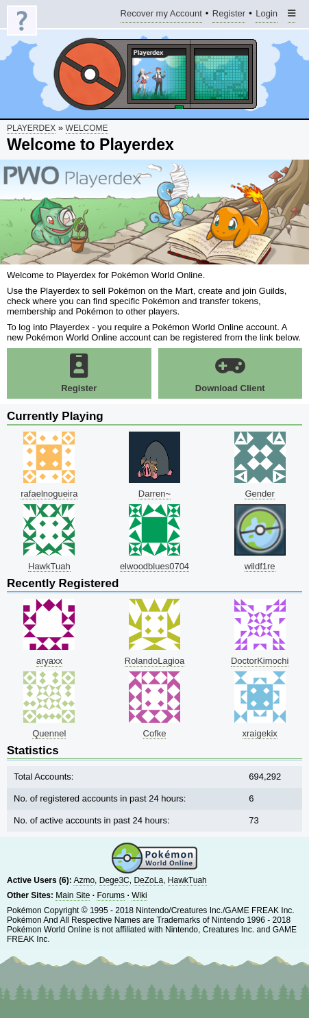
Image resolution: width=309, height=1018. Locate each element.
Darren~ (154, 493)
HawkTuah (49, 566)
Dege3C (114, 880)
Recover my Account (161, 15)
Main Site (72, 895)
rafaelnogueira (49, 493)
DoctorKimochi (260, 661)
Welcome (87, 128)
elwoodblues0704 (154, 566)
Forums (111, 895)
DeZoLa (148, 880)
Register (228, 15)
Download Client (230, 373)
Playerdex (31, 128)
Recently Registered (63, 583)
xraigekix (260, 733)
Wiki (139, 895)
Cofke (154, 733)
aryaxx (49, 661)
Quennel (49, 733)
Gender (259, 493)
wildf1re (260, 566)
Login (266, 15)
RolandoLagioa (154, 661)
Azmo (84, 880)
